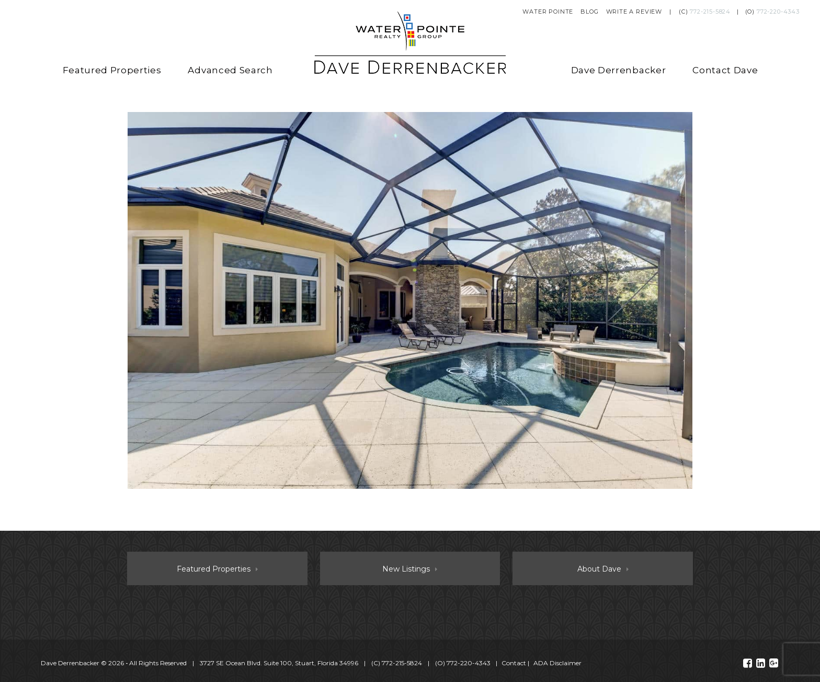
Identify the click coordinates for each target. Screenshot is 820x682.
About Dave (599, 569)
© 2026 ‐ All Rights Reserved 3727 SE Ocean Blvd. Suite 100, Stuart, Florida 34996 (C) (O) (266, 663)
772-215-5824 (710, 11)
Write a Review (634, 11)
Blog (589, 11)
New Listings (406, 569)
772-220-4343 (778, 11)
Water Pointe (547, 11)
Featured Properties (112, 70)
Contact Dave (725, 70)
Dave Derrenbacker (618, 70)
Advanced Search (230, 70)
